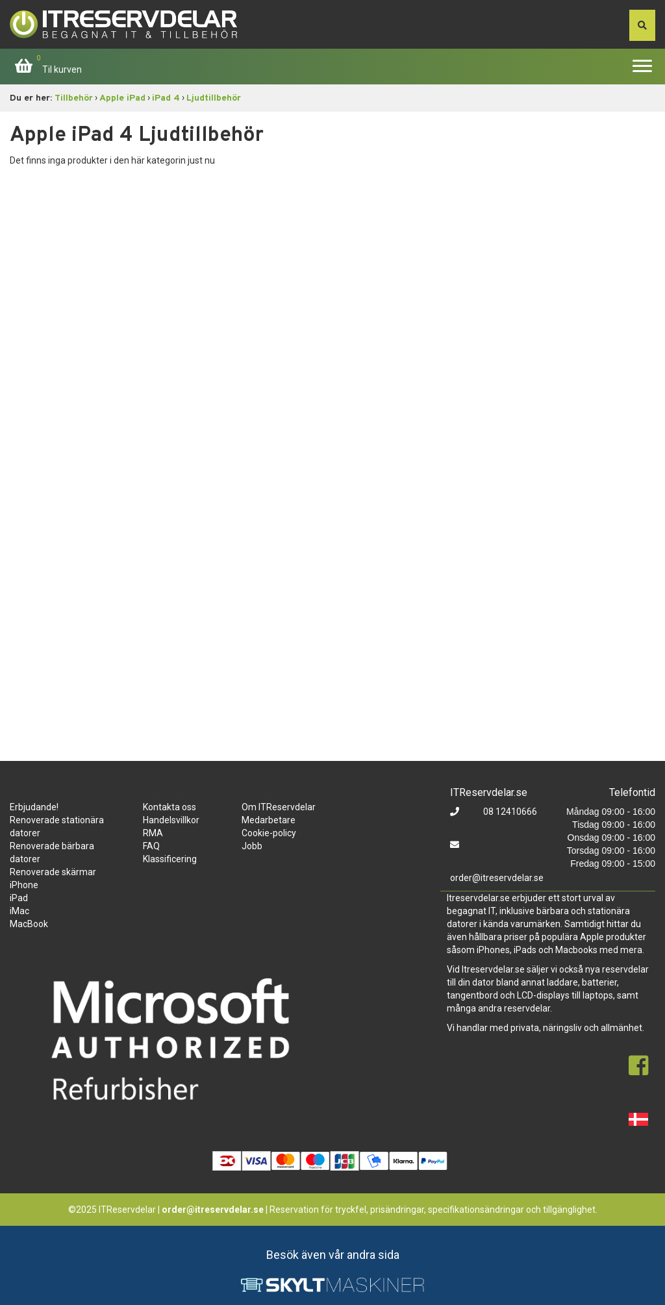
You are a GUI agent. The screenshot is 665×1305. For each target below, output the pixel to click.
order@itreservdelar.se (497, 878)
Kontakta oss (169, 807)
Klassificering (170, 859)
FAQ (151, 846)
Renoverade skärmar (53, 872)
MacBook (29, 924)
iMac (19, 911)
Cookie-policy (269, 833)
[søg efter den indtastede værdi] (642, 25)
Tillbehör (74, 98)
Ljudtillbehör (213, 98)
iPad (19, 898)
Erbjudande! (34, 807)
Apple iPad (122, 98)
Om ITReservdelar (279, 807)
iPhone (24, 885)
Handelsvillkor (171, 820)
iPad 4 (166, 98)
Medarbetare (268, 820)
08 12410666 (509, 811)
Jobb (252, 846)
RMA (153, 833)
